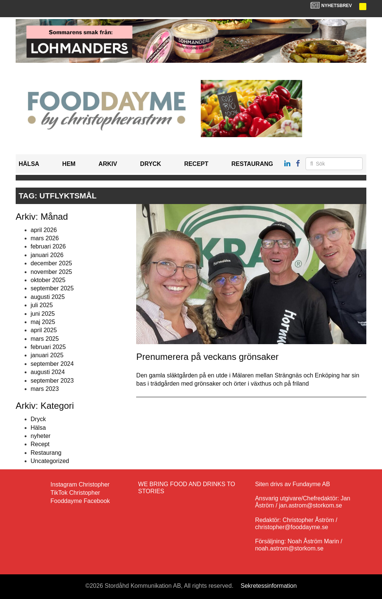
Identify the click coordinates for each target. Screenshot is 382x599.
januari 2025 (47, 355)
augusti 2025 (48, 297)
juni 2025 (43, 314)
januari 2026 (47, 255)
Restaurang (252, 164)
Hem (69, 164)
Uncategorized (50, 461)
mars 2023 (45, 389)
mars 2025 (45, 339)
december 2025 (51, 263)
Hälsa (29, 164)
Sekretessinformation (269, 586)
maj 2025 (43, 322)
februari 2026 (48, 246)
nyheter (40, 436)
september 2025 (52, 288)
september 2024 (52, 364)
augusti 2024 (48, 372)
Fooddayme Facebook (80, 501)
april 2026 (44, 230)
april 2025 (44, 330)
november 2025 (51, 272)
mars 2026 (45, 238)
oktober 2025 (48, 280)
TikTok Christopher (75, 493)
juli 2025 (42, 305)
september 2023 (52, 380)
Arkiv (107, 164)
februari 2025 (48, 347)
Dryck (150, 164)
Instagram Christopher (79, 484)
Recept (196, 164)
